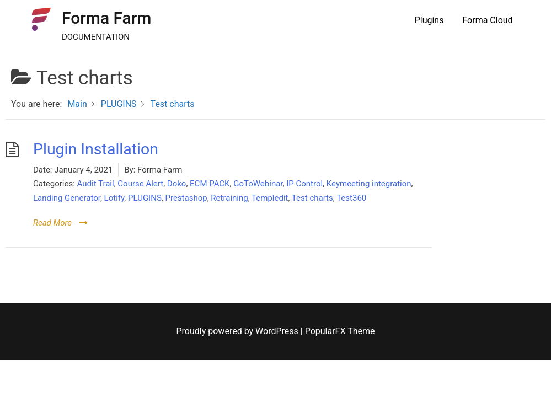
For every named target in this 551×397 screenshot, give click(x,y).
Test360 (351, 198)
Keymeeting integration (369, 184)
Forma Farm (107, 18)
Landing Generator (66, 198)
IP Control (304, 184)
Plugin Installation (95, 149)
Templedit (270, 198)
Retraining (229, 198)
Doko (176, 184)
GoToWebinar (257, 184)
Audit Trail (95, 184)
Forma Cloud (487, 20)
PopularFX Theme (340, 331)
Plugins (429, 20)
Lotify (114, 198)
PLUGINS (145, 198)
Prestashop (186, 198)
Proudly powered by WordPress (238, 331)
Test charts (312, 198)
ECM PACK (209, 184)
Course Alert (140, 184)
